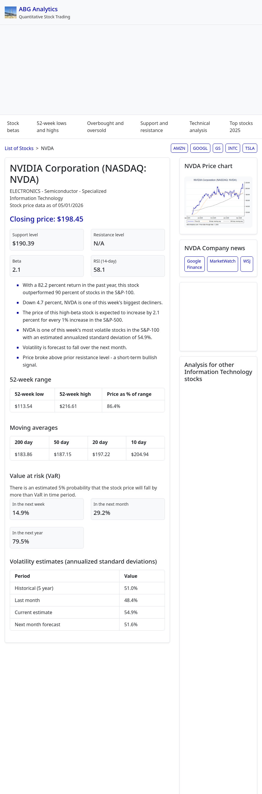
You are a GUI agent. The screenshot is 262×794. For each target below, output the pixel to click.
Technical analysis (199, 127)
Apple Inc (215, 399)
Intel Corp (215, 574)
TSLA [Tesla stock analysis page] (250, 148)
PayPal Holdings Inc (209, 666)
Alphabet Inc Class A (209, 534)
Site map (127, 771)
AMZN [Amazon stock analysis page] (179, 148)
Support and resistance (154, 127)
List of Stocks (19, 148)
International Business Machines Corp (216, 556)
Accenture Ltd (215, 414)
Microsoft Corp (204, 614)
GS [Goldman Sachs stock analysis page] (218, 148)
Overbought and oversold (105, 127)
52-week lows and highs (52, 127)
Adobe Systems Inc (208, 432)
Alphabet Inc (206, 512)
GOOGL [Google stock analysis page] (200, 148)
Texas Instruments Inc (211, 710)
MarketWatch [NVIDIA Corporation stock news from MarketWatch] (223, 263)
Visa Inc (205, 728)
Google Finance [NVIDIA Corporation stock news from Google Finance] (194, 266)
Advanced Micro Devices (213, 454)
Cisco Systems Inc (206, 490)
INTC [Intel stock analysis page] (233, 148)
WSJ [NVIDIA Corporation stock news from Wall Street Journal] (246, 263)
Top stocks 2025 (241, 127)
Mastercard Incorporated (215, 593)
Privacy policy (159, 771)
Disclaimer (99, 771)
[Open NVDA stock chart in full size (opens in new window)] (218, 203)
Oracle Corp (214, 648)
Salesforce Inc (216, 472)
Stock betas (13, 127)
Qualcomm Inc (206, 688)
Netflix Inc (216, 633)
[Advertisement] (131, 71)
